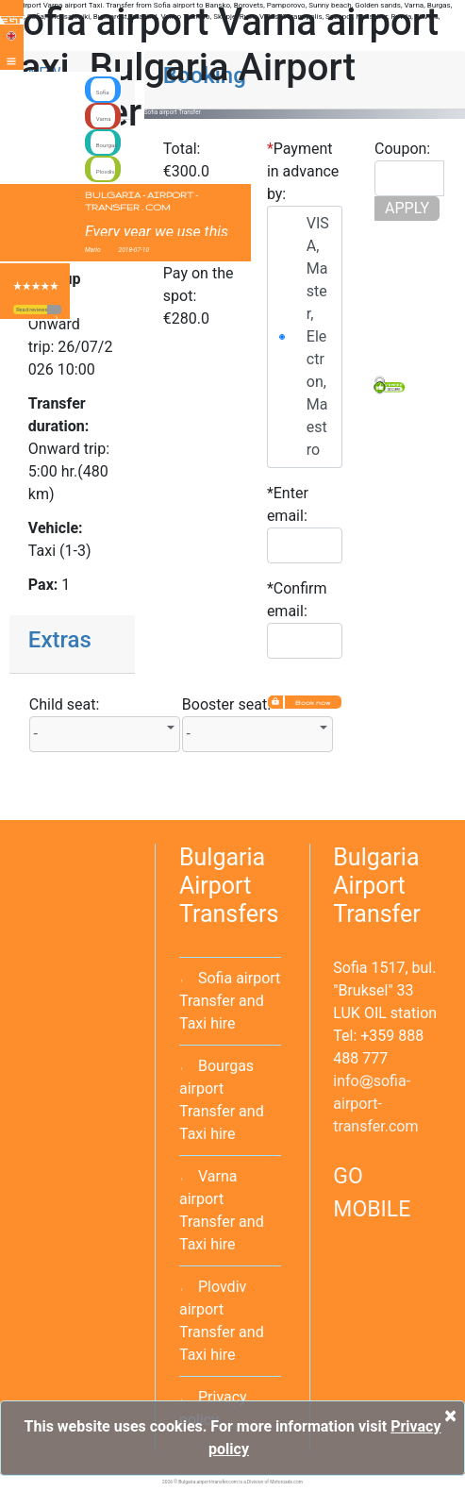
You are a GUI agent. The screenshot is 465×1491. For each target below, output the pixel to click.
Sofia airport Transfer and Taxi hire (229, 1000)
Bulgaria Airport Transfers (228, 886)
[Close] (450, 1415)
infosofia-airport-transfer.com (375, 1103)
